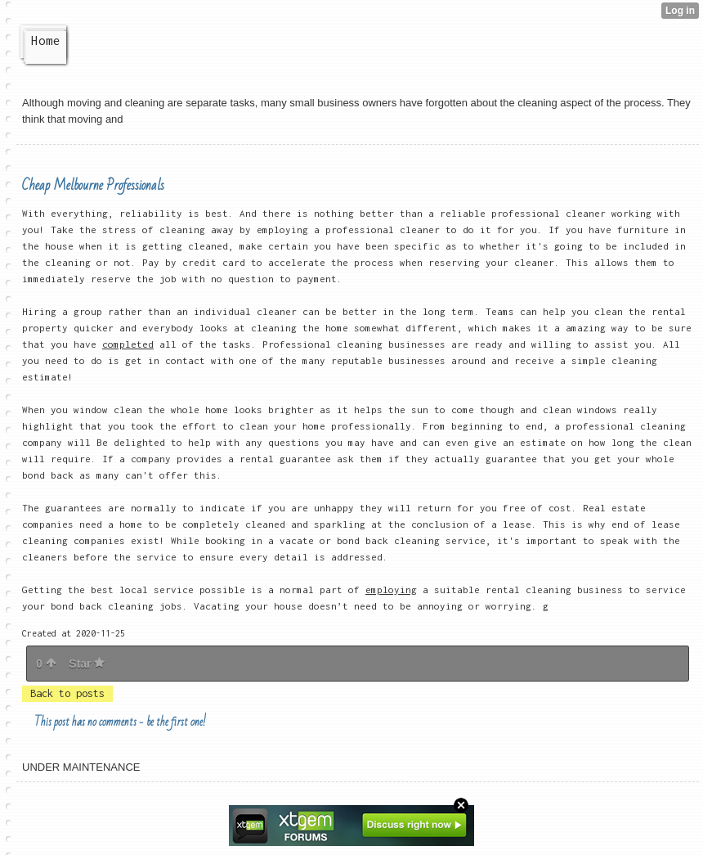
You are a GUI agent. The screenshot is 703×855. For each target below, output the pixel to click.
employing (391, 589)
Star (87, 663)
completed (128, 344)
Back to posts (67, 693)
